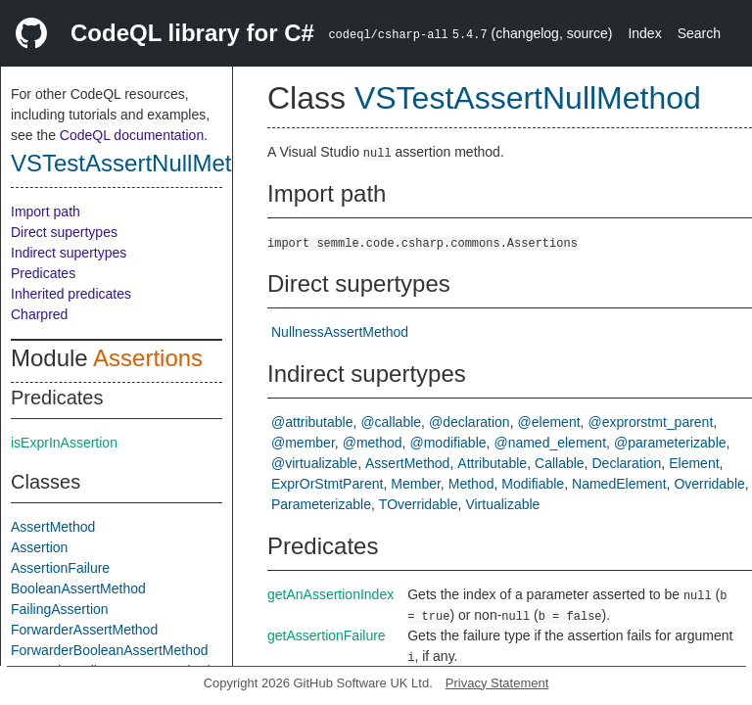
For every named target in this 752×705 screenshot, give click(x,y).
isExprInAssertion (64, 442)
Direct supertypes (64, 232)
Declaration (627, 463)
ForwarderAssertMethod (84, 629)
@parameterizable (670, 442)
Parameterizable (321, 504)
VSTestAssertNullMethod (140, 163)
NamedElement (619, 484)
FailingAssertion (60, 609)
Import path (45, 211)
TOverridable (418, 504)
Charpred (39, 314)
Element (694, 463)
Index (644, 33)
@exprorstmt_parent (650, 422)
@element (549, 422)
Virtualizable (502, 504)
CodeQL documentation (132, 135)
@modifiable (448, 442)
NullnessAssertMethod (339, 332)
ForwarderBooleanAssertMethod (110, 650)
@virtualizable (314, 463)
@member (303, 442)
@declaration (469, 422)
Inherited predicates (71, 294)
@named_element (550, 442)
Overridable (709, 484)
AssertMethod (53, 527)
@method (372, 442)
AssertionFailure (60, 568)
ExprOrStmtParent (327, 484)
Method (471, 484)
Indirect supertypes (68, 252)
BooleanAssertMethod (78, 588)
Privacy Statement (497, 683)
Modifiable (532, 484)
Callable (560, 463)
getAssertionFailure (326, 635)
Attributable (492, 463)
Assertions (148, 358)
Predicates (43, 273)
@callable (390, 422)
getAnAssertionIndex (330, 594)
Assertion (39, 547)
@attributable (311, 422)
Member (416, 484)
